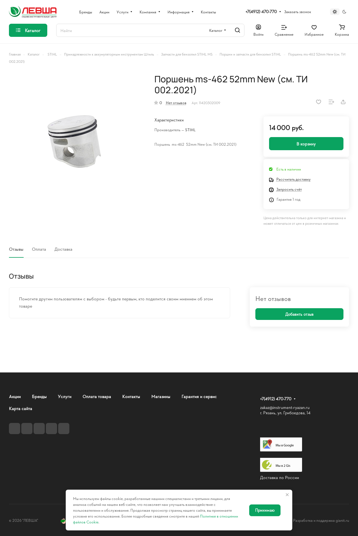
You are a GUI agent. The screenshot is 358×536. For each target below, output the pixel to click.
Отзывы (16, 249)
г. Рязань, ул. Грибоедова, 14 (285, 413)
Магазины (160, 396)
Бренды (39, 396)
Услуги (64, 396)
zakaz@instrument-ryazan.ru (285, 407)
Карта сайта (20, 408)
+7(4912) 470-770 (261, 11)
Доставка (63, 249)
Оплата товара (97, 396)
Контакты (131, 396)
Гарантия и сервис (199, 396)
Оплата (39, 249)
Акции (15, 396)
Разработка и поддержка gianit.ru (321, 520)
